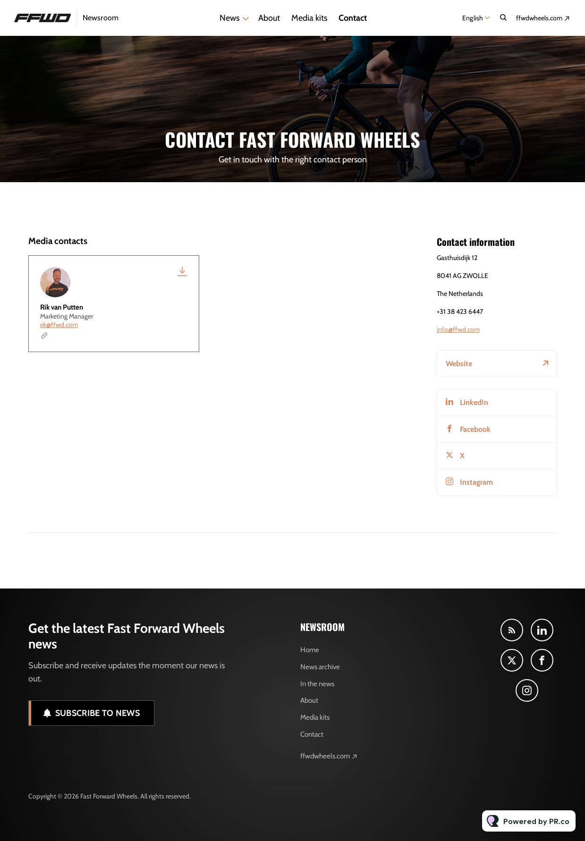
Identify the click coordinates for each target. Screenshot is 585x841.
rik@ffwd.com (59, 324)
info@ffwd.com (458, 329)
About (269, 18)
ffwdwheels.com (539, 18)
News (229, 18)
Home (309, 650)
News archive (320, 667)
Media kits (309, 18)
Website (459, 363)
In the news (317, 684)
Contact (353, 18)
